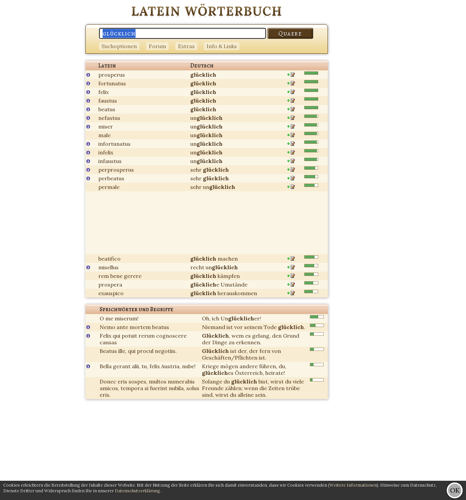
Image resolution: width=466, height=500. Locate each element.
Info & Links (222, 46)
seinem (253, 327)
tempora (132, 388)
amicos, (109, 388)
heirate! (275, 373)
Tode (270, 327)
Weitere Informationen (353, 485)
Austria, (171, 366)
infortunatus (114, 143)
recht (197, 267)
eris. (105, 394)
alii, (136, 366)
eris (122, 381)
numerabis (181, 381)
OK (455, 490)
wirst (277, 381)
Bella (106, 366)
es (248, 335)
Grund (291, 335)
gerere (132, 276)
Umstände (234, 284)
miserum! (127, 318)
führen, (268, 366)
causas (108, 342)
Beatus (108, 351)
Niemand (213, 327)
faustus (107, 100)
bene (116, 276)
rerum (147, 335)
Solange (212, 381)
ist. (262, 357)
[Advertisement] (439, 99)
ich (215, 318)
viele (298, 381)
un (206, 118)
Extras (186, 46)
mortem (140, 327)
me (109, 318)
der (206, 342)
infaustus (110, 161)
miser (105, 126)
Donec (108, 381)
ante (122, 327)
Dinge (219, 342)
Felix (105, 335)
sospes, (138, 381)
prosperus (111, 74)
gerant (122, 366)
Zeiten (276, 388)
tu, (144, 366)
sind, (208, 394)
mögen (229, 366)
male (104, 135)
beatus (106, 109)
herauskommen (237, 293)
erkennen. (248, 342)
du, (282, 366)
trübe (293, 388)
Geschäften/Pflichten (229, 357)
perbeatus (111, 178)
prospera (110, 284)
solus (192, 388)
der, (243, 351)
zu (231, 342)
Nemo (107, 327)
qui (116, 335)
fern (264, 351)
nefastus (109, 118)
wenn (251, 388)
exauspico (111, 293)
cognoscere (171, 335)
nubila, (177, 388)
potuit (129, 335)
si (146, 388)
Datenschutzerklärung (137, 491)
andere (248, 366)
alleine (245, 394)
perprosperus (116, 169)
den (277, 335)
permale (109, 187)
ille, (122, 351)
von (276, 351)
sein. (261, 394)
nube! (189, 366)
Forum (157, 46)
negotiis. (166, 351)
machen (228, 258)
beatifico (109, 258)
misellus (108, 267)
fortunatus (112, 83)
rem (103, 276)
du (227, 381)
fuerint (158, 388)
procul (145, 351)
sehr (196, 169)
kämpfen (229, 276)
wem (238, 335)
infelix (105, 152)
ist (230, 327)
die (263, 388)
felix (103, 92)
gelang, (261, 335)
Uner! (241, 318)
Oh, (206, 318)
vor (238, 327)
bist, (263, 381)
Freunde (213, 388)
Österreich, (249, 373)
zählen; (234, 388)
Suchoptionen (119, 46)
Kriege (210, 366)
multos (157, 381)
